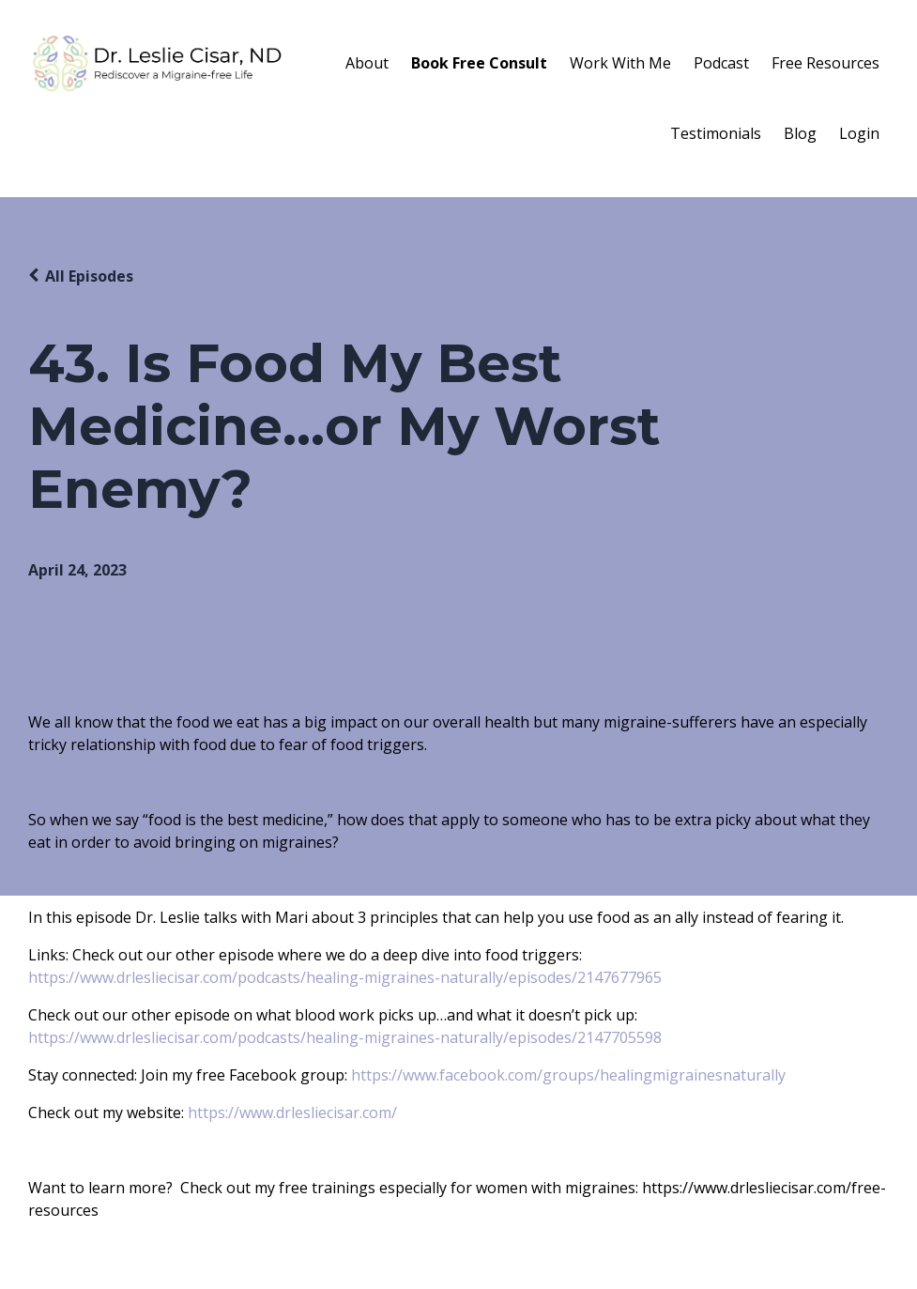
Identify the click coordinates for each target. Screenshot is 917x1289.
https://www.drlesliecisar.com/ (292, 1112)
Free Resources (825, 63)
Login (859, 133)
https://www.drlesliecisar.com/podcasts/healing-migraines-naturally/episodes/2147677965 (345, 977)
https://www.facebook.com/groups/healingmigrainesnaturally (568, 1075)
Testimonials (715, 133)
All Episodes (89, 276)
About (367, 63)
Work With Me (620, 63)
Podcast (721, 63)
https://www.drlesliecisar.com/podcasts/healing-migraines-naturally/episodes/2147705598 (345, 1037)
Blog (800, 133)
